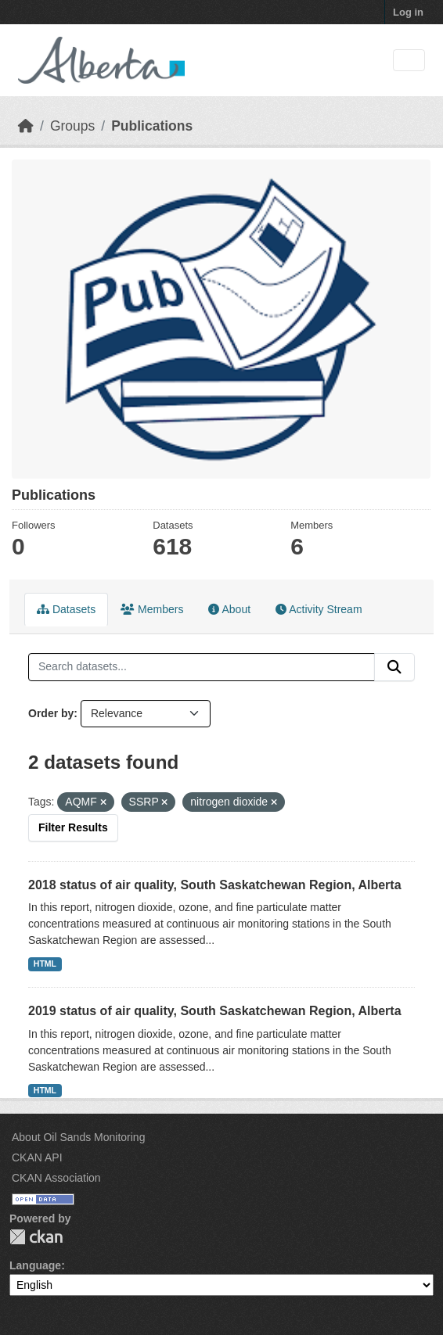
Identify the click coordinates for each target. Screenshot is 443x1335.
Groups (72, 126)
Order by (51, 713)
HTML (45, 963)
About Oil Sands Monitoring (78, 1137)
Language (35, 1265)
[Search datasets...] (201, 667)
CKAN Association (56, 1178)
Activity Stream (319, 609)
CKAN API (37, 1157)
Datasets (66, 609)
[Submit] (394, 667)
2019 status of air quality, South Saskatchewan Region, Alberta (215, 1010)
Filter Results (73, 827)
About (229, 609)
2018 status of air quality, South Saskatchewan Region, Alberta (215, 885)
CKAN (36, 1237)
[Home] (26, 126)
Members (152, 609)
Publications (152, 126)
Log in (408, 12)
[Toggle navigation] (409, 60)
